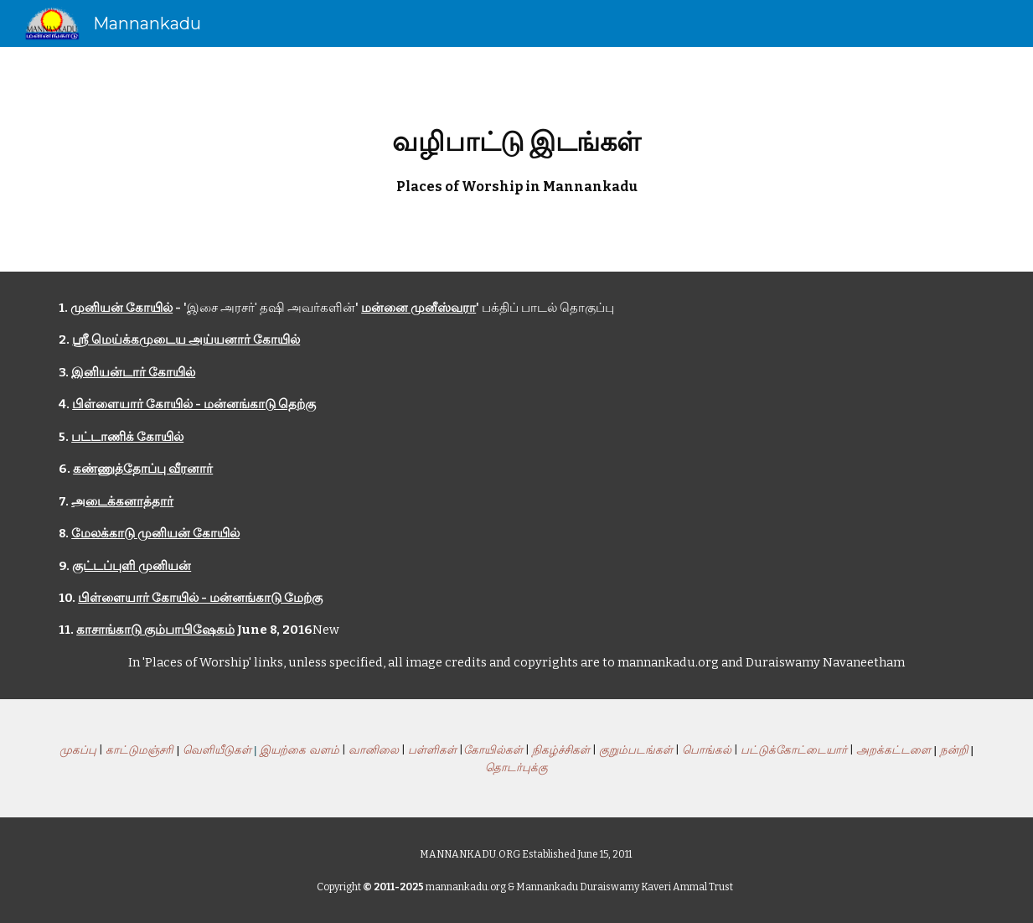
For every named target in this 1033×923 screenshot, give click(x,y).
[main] (516, 159)
